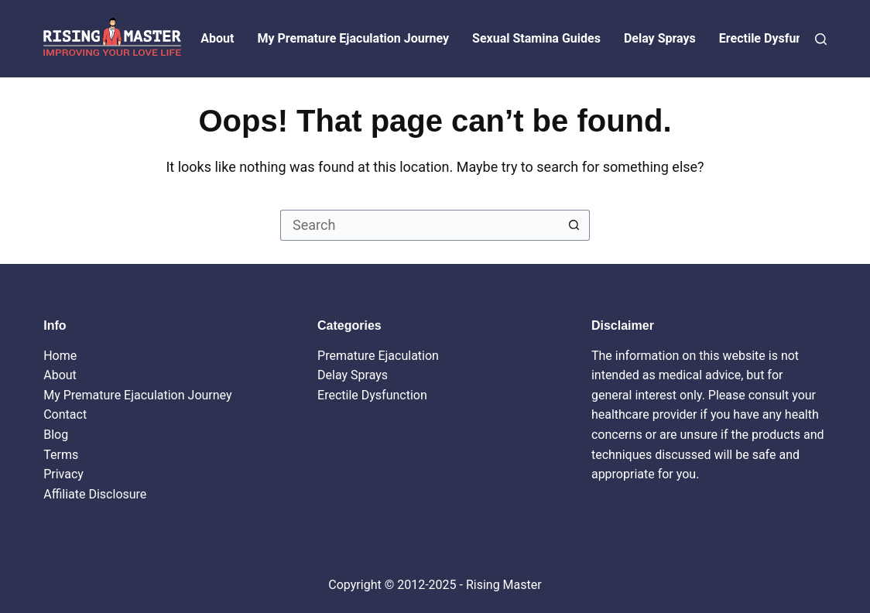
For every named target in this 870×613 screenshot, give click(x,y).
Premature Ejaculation (378, 355)
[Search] (821, 39)
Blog (55, 434)
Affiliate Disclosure (94, 494)
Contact (65, 414)
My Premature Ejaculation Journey (353, 38)
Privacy (63, 474)
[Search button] (574, 225)
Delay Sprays (660, 38)
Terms (60, 454)
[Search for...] (419, 225)
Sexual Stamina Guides (536, 38)
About (217, 38)
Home (60, 355)
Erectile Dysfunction (775, 38)
